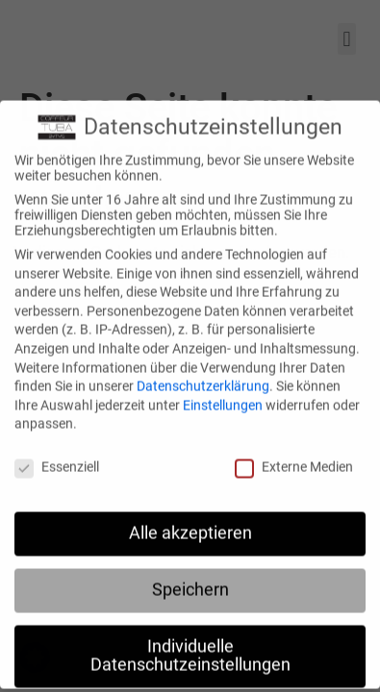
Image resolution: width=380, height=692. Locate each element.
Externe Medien (294, 458)
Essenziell (56, 458)
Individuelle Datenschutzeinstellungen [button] (190, 647)
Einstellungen (223, 396)
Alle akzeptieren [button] (190, 523)
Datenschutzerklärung (203, 377)
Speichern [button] (190, 580)
